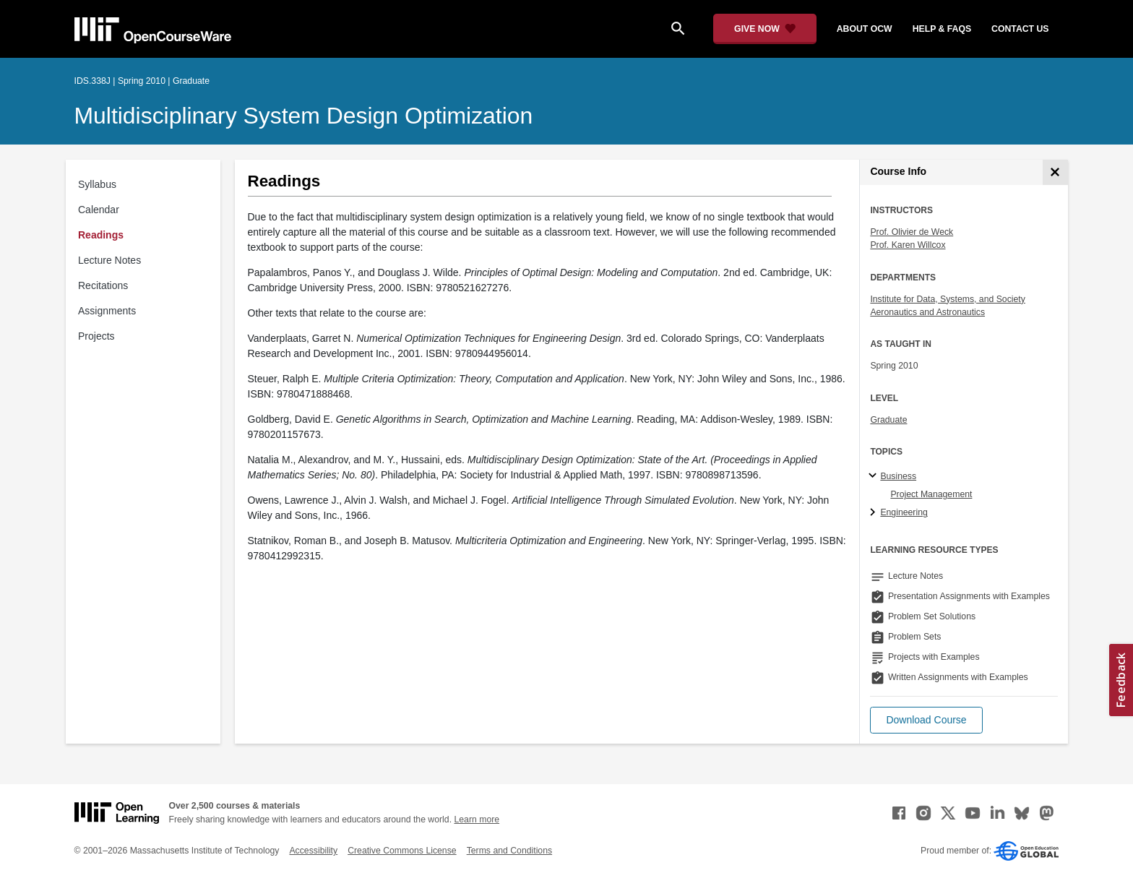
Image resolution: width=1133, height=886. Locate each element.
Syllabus (97, 184)
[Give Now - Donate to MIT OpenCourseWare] (765, 29)
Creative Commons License (402, 851)
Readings (101, 235)
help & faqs (942, 29)
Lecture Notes (109, 260)
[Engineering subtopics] (874, 513)
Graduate (888, 420)
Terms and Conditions (509, 851)
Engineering (903, 512)
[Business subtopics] (874, 476)
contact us (1019, 29)
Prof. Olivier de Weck (911, 232)
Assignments (107, 311)
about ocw (864, 29)
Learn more (476, 819)
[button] (926, 720)
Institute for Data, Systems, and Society (947, 299)
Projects (96, 336)
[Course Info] (1055, 172)
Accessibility (313, 851)
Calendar (98, 209)
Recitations (103, 285)
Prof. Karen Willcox (907, 245)
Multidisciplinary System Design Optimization (303, 116)
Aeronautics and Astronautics (927, 312)
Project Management (931, 494)
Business (898, 476)
